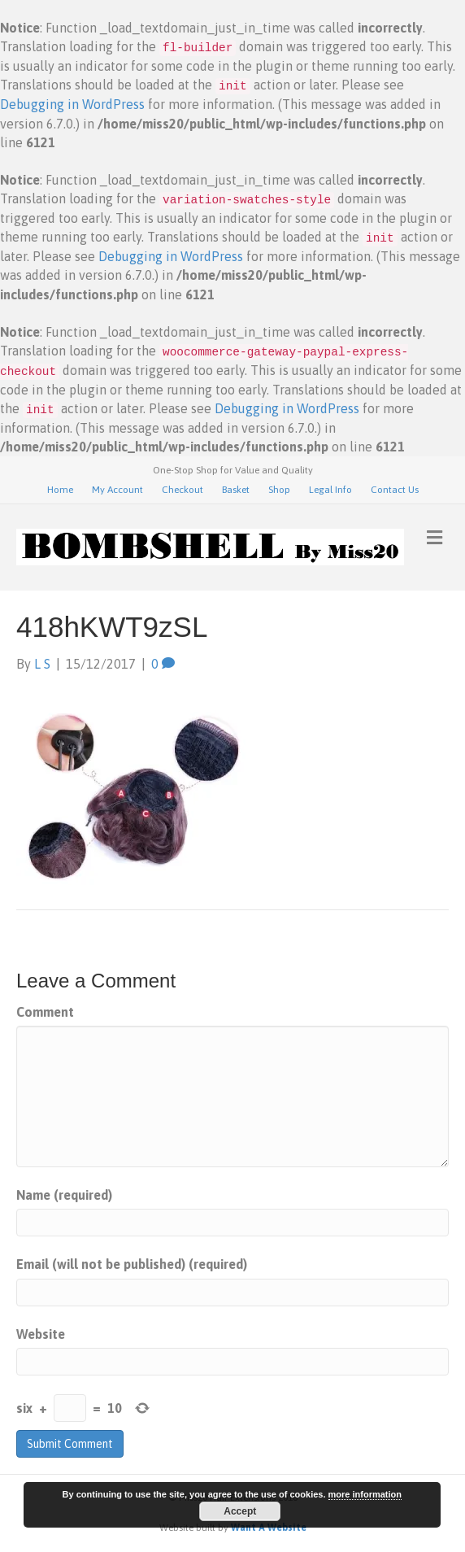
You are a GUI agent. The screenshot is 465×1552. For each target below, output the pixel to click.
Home (60, 489)
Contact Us (395, 489)
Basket (236, 489)
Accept (240, 1511)
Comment (45, 1012)
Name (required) (64, 1195)
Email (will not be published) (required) (131, 1264)
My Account (117, 489)
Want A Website (268, 1527)
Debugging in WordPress (72, 104)
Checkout (182, 489)
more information (365, 1494)
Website (40, 1334)
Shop (279, 489)
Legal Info (330, 489)
